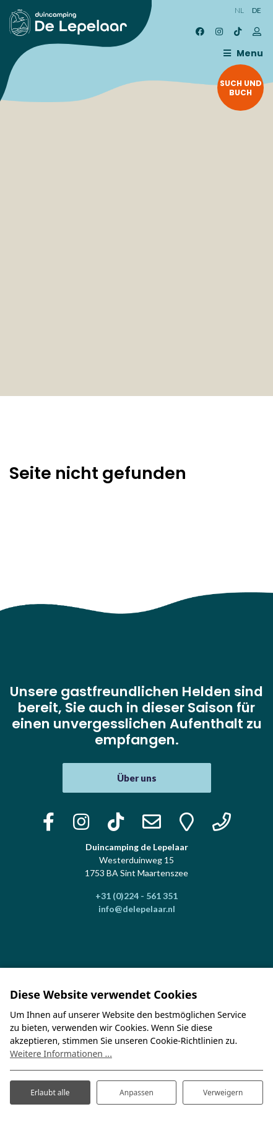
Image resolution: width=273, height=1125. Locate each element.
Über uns (137, 777)
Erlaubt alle (49, 1092)
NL (239, 10)
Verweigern (223, 1092)
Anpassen (136, 1092)
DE (256, 10)
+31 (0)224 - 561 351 (136, 895)
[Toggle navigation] (240, 53)
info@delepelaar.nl (136, 908)
